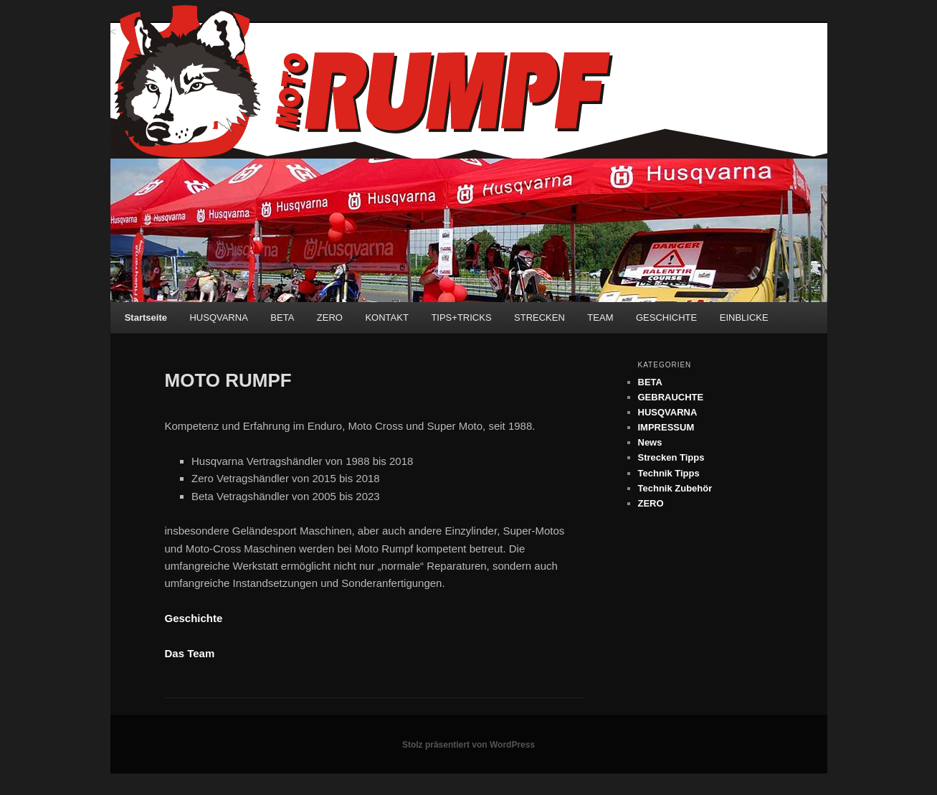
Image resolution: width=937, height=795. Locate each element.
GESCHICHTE (666, 317)
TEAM (600, 317)
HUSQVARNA (218, 317)
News (650, 442)
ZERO (330, 317)
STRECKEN (539, 317)
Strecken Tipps (671, 457)
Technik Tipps (669, 473)
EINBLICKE (744, 317)
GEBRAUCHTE (671, 397)
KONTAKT (386, 317)
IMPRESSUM (666, 427)
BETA (282, 317)
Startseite (146, 317)
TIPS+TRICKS (461, 317)
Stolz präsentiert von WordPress (468, 745)
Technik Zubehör (675, 488)
